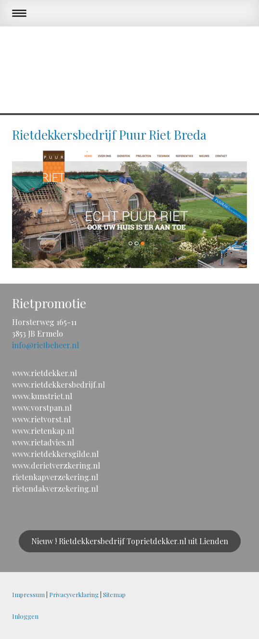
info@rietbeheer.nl (45, 345)
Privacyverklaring (74, 594)
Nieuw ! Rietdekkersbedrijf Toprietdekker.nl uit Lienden (129, 541)
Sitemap (114, 594)
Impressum (28, 594)
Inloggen (25, 616)
